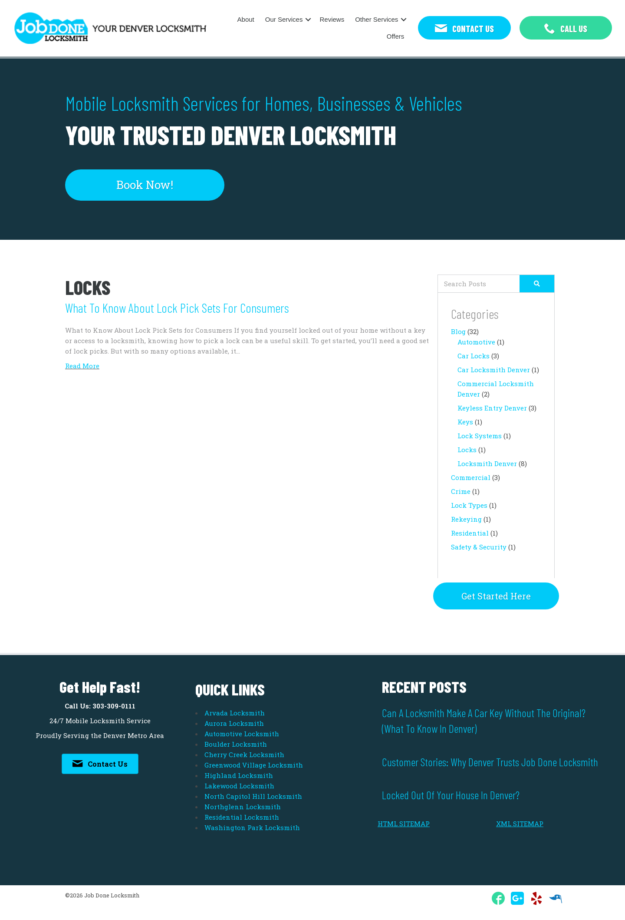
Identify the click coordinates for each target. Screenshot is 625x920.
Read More (82, 365)
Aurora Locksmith (234, 723)
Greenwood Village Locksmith (253, 765)
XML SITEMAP (519, 823)
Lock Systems (479, 435)
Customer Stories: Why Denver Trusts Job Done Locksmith (490, 761)
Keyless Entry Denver (492, 408)
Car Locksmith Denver (493, 369)
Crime (460, 491)
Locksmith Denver (487, 463)
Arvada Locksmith (234, 712)
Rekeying (466, 519)
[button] (464, 28)
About (245, 19)
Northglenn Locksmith (242, 806)
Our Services (284, 19)
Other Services (376, 19)
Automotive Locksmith (241, 733)
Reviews (331, 19)
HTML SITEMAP (404, 823)
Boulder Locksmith (235, 744)
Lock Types (469, 505)
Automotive (476, 342)
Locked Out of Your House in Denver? (451, 794)
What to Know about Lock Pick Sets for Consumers (177, 307)
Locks (467, 449)
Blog (458, 331)
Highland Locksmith (238, 775)
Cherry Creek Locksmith (244, 754)
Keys (465, 421)
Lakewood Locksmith (239, 785)
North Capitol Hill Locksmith (253, 796)
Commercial (470, 477)
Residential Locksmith (241, 817)
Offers (396, 36)
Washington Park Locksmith (252, 827)
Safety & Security (479, 547)
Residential (470, 533)
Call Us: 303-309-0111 (100, 706)
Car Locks (473, 355)
